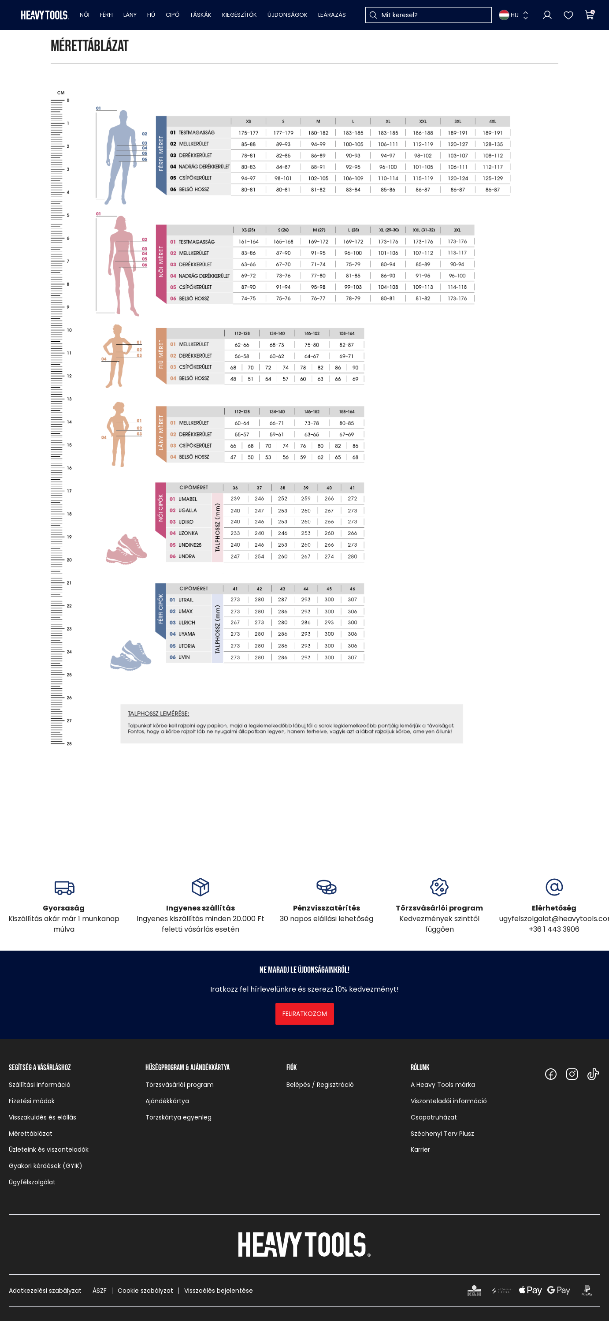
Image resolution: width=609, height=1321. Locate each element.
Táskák (201, 15)
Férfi (106, 15)
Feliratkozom (304, 1013)
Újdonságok (287, 15)
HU (509, 15)
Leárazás (332, 15)
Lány (130, 15)
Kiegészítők (239, 15)
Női (84, 15)
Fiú (151, 15)
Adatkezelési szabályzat (45, 1290)
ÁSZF (100, 1290)
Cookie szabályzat (145, 1290)
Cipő (172, 15)
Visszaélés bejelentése (218, 1290)
